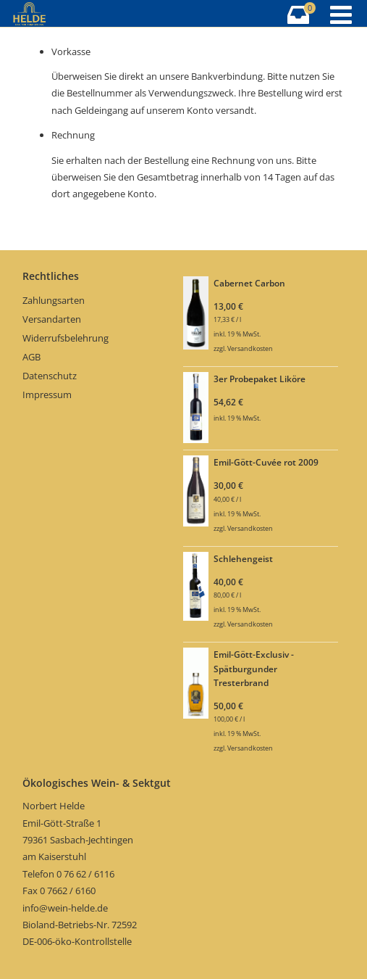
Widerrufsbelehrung (65, 337)
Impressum (47, 394)
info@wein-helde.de (65, 907)
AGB (31, 356)
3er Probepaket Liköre (259, 378)
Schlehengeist (243, 558)
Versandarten (51, 319)
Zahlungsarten (53, 300)
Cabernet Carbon (249, 283)
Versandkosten (250, 348)
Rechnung (73, 134)
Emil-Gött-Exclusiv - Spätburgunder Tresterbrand (254, 668)
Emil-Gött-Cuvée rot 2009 (266, 462)
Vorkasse (70, 51)
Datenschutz (49, 375)
